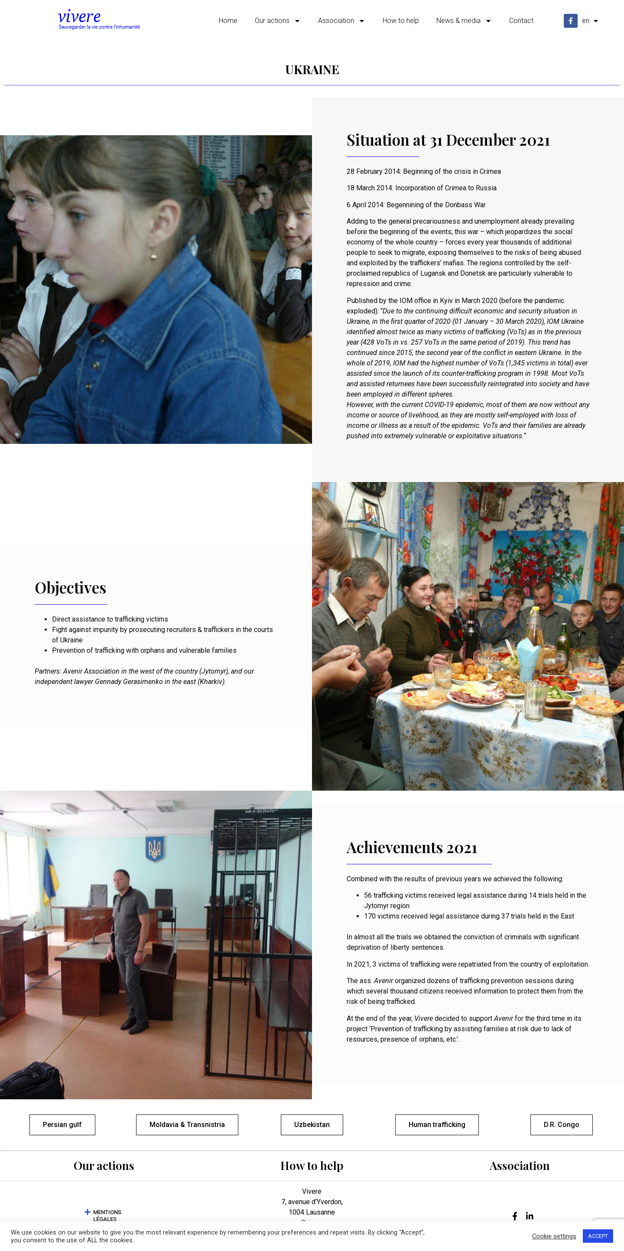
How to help (401, 20)
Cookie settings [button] (554, 1236)
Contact (521, 20)
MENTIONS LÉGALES (107, 1218)
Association (341, 21)
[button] (104, 1218)
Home (228, 20)
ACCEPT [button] (598, 1236)
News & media (464, 21)
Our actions (278, 21)
